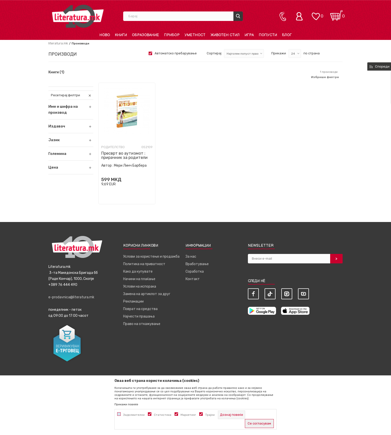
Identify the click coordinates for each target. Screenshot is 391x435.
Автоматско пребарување (176, 53)
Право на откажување (141, 324)
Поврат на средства (140, 309)
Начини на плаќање (139, 279)
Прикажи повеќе (126, 404)
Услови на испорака (139, 286)
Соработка (195, 271)
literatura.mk (58, 43)
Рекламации (133, 301)
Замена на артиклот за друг (146, 294)
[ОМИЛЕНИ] (316, 13)
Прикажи (278, 53)
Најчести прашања (139, 316)
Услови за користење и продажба (151, 256)
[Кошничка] (336, 13)
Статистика (162, 414)
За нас (191, 256)
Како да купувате (138, 271)
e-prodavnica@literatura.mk (71, 297)
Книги (56, 72)
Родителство (113, 147)
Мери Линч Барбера (130, 165)
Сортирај (214, 53)
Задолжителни (134, 414)
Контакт (193, 279)
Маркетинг (188, 414)
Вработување (197, 264)
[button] (70, 126)
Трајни (210, 414)
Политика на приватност (144, 264)
